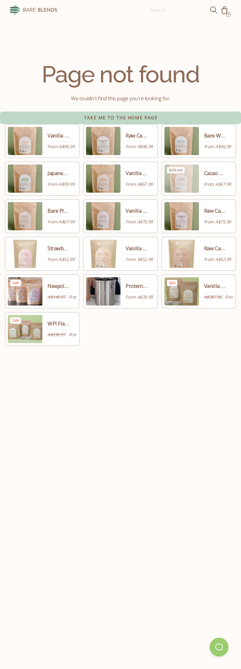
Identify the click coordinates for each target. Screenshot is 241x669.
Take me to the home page (121, 118)
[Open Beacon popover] (219, 647)
